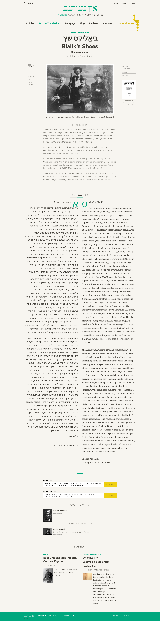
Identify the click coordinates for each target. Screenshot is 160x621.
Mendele (125, 76)
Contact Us (125, 616)
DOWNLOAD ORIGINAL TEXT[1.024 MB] (129, 102)
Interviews (108, 23)
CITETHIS (31, 84)
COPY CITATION (110, 484)
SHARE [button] (31, 70)
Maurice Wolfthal (102, 569)
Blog (82, 23)
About (115, 3)
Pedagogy (70, 23)
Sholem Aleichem (126, 67)
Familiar (40, 619)
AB (86, 194)
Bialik (124, 72)
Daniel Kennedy (88, 55)
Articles (30, 23)
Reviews (93, 23)
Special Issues (126, 23)
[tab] (31, 69)
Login (115, 616)
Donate (124, 3)
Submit (132, 3)
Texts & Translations (50, 23)
